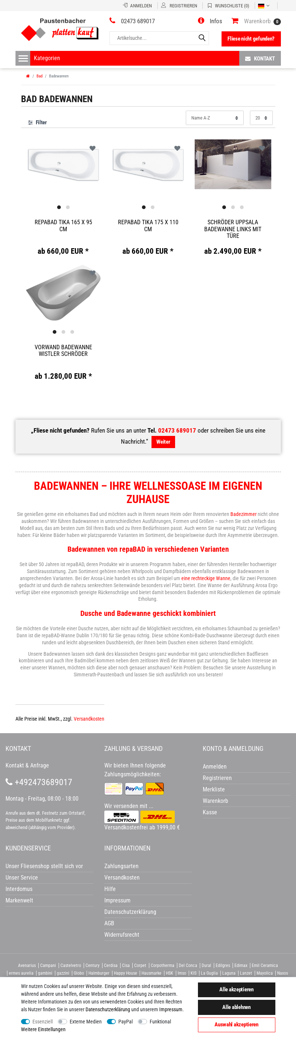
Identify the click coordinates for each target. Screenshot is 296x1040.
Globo (79, 973)
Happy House (125, 973)
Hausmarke (151, 973)
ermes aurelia (21, 973)
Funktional (160, 1022)
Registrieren (217, 777)
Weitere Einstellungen (43, 1029)
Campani (48, 965)
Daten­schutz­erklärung (108, 1009)
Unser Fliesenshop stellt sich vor (44, 866)
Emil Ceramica (265, 965)
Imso (182, 973)
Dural (206, 965)
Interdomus (19, 888)
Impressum (170, 1009)
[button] (210, 21)
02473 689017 (177, 430)
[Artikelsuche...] (159, 38)
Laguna (229, 973)
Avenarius (27, 965)
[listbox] (63, 164)
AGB (109, 923)
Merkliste (214, 789)
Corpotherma (162, 965)
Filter (37, 122)
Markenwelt (19, 900)
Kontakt (260, 58)
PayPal (125, 1022)
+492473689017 (39, 782)
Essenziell (42, 1022)
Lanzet (246, 973)
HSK (169, 973)
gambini (45, 973)
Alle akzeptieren (236, 989)
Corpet (140, 965)
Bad (39, 76)
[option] (63, 164)
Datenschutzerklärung (130, 911)
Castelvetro (70, 965)
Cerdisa (111, 965)
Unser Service (22, 877)
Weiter (163, 441)
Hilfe (110, 888)
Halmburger (98, 973)
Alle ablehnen (236, 1007)
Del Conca (188, 965)
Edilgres (223, 965)
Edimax (240, 965)
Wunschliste (92, 148)
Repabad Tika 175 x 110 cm (148, 225)
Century (93, 965)
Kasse (210, 812)
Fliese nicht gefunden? (251, 38)
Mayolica (265, 973)
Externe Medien (86, 1022)
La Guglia (209, 973)
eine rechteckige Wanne (205, 578)
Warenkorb (215, 800)
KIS (193, 973)
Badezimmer (243, 514)
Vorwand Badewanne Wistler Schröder (63, 350)
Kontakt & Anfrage (27, 765)
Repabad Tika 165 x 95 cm (63, 225)
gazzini (63, 973)
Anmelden (215, 766)
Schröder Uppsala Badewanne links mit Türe (232, 229)
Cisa (126, 965)
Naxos (282, 973)
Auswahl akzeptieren (236, 1024)
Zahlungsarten (121, 866)
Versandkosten (89, 719)
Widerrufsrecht (121, 934)
